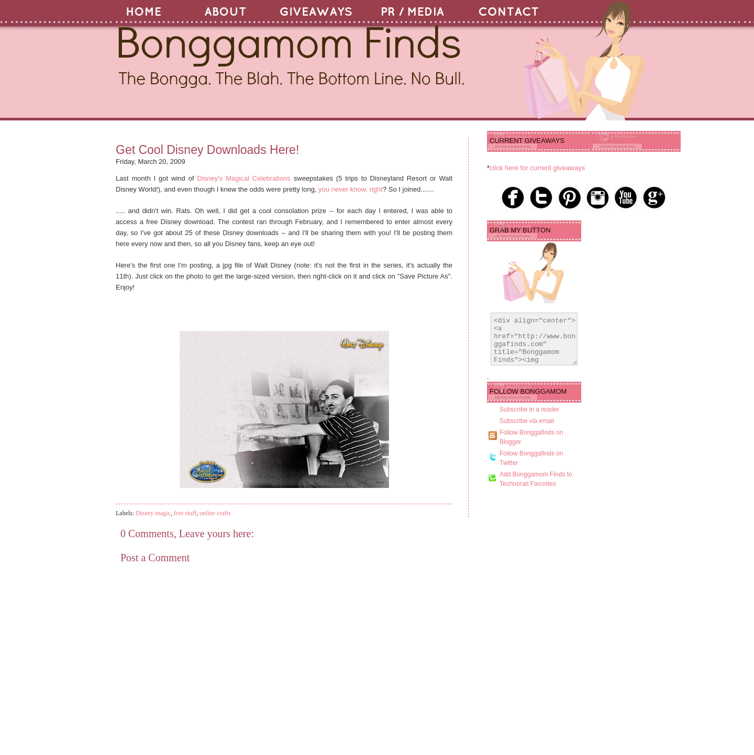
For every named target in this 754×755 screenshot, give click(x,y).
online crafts (215, 513)
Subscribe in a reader (529, 419)
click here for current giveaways (537, 168)
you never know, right (350, 189)
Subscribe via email (527, 430)
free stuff (185, 513)
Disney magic (153, 513)
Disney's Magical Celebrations (245, 178)
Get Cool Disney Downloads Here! (207, 150)
